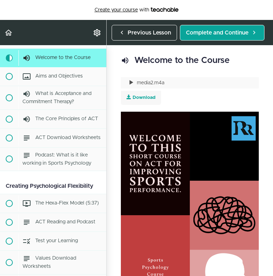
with (137, 10)
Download (141, 97)
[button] (9, 32)
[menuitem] (97, 32)
